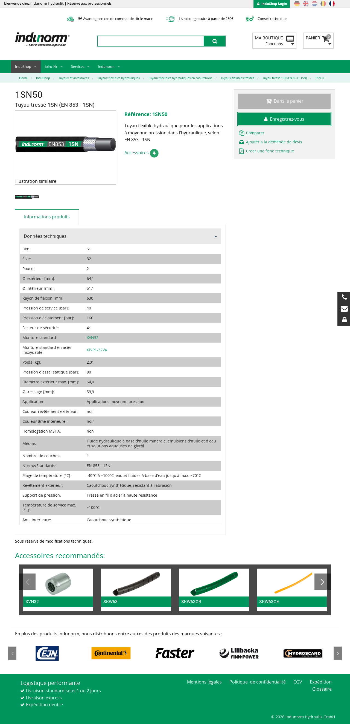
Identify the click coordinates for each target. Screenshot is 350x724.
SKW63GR (191, 601)
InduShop (23, 66)
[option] (27, 197)
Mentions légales (204, 682)
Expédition (321, 682)
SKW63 (110, 601)
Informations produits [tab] (47, 217)
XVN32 (92, 337)
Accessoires (141, 153)
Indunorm (106, 66)
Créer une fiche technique (266, 151)
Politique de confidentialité (257, 682)
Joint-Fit (51, 66)
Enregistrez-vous (284, 119)
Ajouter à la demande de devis (270, 141)
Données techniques (45, 236)
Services (77, 66)
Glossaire (322, 689)
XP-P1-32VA (97, 349)
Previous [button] (27, 582)
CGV (297, 682)
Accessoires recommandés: (60, 555)
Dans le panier (284, 101)
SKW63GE (269, 601)
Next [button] (322, 582)
